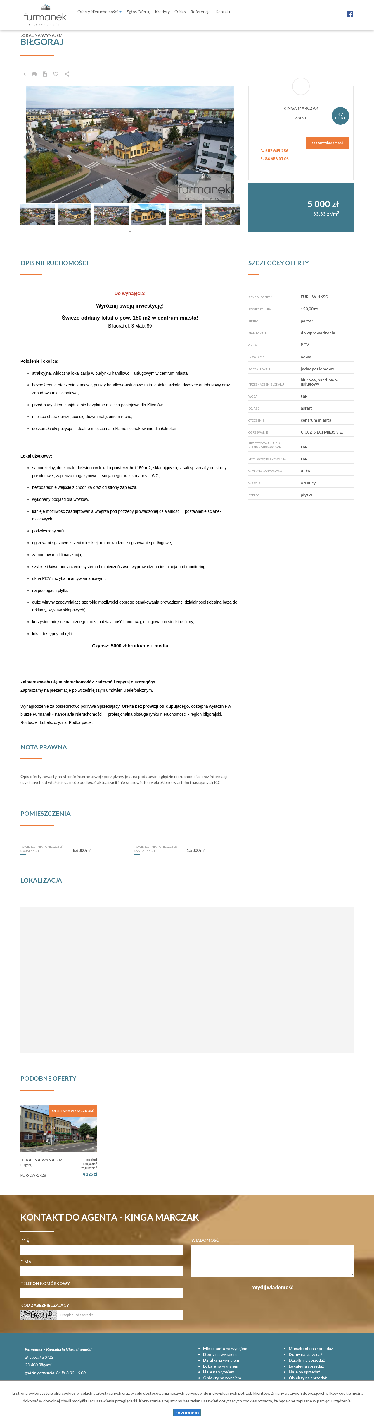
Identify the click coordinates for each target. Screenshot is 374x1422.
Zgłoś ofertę (138, 11)
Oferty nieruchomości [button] (99, 11)
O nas (180, 11)
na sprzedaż (311, 1348)
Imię (24, 1240)
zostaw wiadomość (327, 143)
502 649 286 (274, 150)
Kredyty (162, 11)
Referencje (201, 11)
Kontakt (223, 11)
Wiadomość (205, 1240)
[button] (36, 144)
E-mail (27, 1261)
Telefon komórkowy (45, 1283)
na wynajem (225, 1348)
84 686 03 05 (275, 158)
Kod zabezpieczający (44, 1305)
